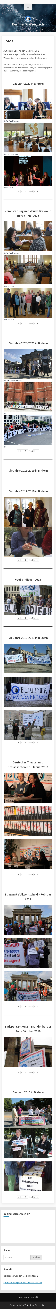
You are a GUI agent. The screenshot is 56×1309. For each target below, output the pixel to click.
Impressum (23, 1297)
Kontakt (34, 1297)
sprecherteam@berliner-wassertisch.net (23, 1282)
